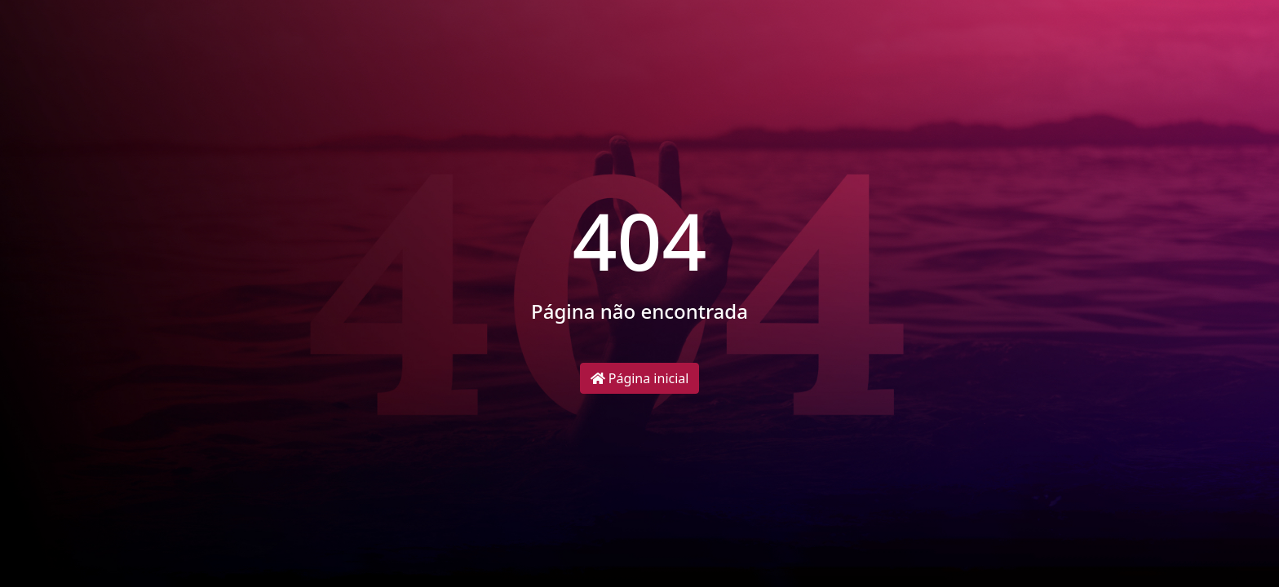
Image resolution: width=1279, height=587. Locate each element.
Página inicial (640, 378)
